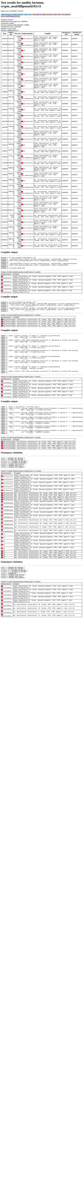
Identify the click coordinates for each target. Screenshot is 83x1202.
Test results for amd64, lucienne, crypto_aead (46, 14)
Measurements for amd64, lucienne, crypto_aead (16, 14)
